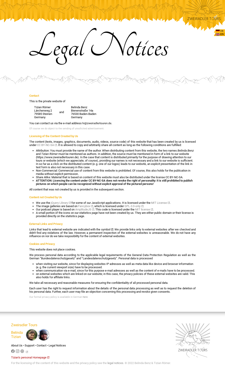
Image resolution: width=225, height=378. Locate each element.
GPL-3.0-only (133, 206)
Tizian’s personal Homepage (30, 357)
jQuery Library (61, 202)
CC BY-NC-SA (47, 145)
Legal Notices (57, 345)
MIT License (160, 202)
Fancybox (85, 206)
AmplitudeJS (84, 209)
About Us (16, 345)
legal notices (115, 363)
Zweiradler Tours (24, 325)
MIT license (144, 209)
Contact (41, 345)
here (85, 297)
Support (29, 345)
